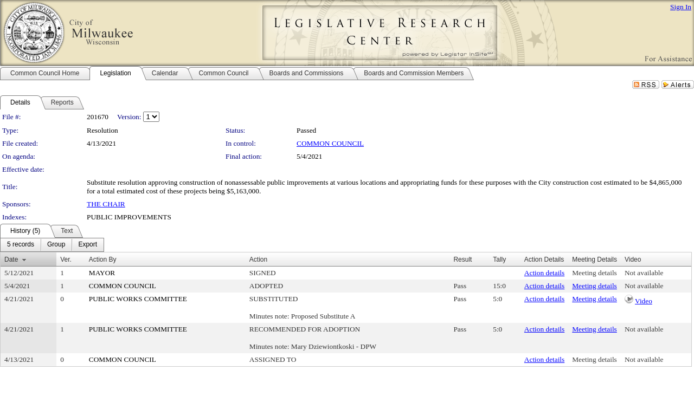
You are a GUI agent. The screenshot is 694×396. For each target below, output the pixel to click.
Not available (644, 273)
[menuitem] (21, 244)
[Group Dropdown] (56, 244)
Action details (544, 273)
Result (462, 259)
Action (258, 259)
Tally (499, 259)
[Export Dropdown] (88, 244)
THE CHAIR (106, 204)
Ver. (66, 259)
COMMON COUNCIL (330, 143)
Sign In (680, 7)
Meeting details (594, 273)
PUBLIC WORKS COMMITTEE (138, 299)
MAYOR (102, 273)
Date (11, 259)
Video (643, 301)
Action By (103, 259)
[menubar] (52, 245)
